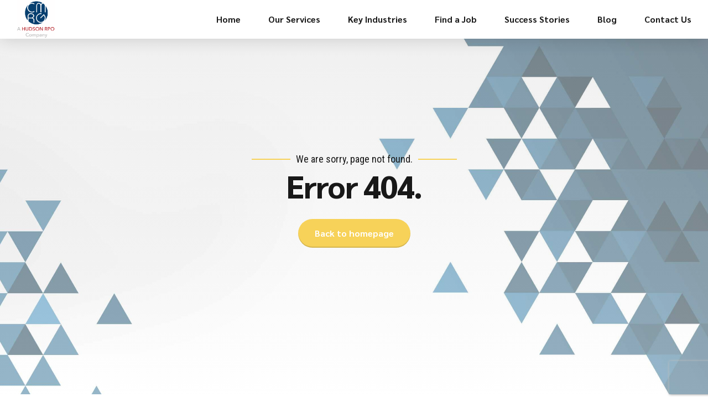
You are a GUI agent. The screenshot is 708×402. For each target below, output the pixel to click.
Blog (607, 19)
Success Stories (537, 19)
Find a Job (456, 19)
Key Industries (377, 19)
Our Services (294, 19)
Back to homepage (354, 233)
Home (228, 19)
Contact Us (667, 19)
